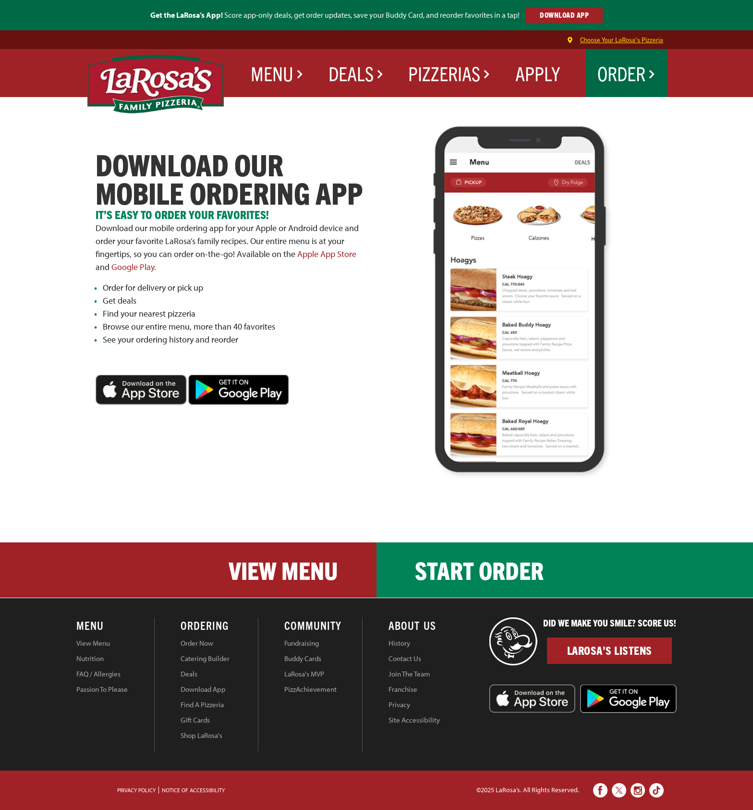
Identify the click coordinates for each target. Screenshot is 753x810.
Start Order (479, 570)
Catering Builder (205, 658)
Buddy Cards (302, 658)
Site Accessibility (414, 719)
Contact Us (405, 658)
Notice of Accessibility (193, 790)
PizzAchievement (310, 689)
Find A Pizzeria (202, 704)
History (399, 643)
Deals (355, 73)
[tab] (115, 627)
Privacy (399, 704)
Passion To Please (102, 689)
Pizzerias (449, 73)
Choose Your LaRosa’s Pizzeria (621, 40)
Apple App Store (326, 253)
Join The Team (409, 673)
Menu (277, 73)
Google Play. (133, 266)
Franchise (403, 689)
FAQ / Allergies (98, 673)
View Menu (283, 570)
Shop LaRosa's (201, 735)
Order (626, 73)
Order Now (197, 643)
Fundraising (301, 643)
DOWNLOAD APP (564, 14)
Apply (537, 73)
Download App (203, 689)
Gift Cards (195, 719)
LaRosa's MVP (304, 673)
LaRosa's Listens (609, 650)
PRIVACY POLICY (136, 790)
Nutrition (90, 658)
